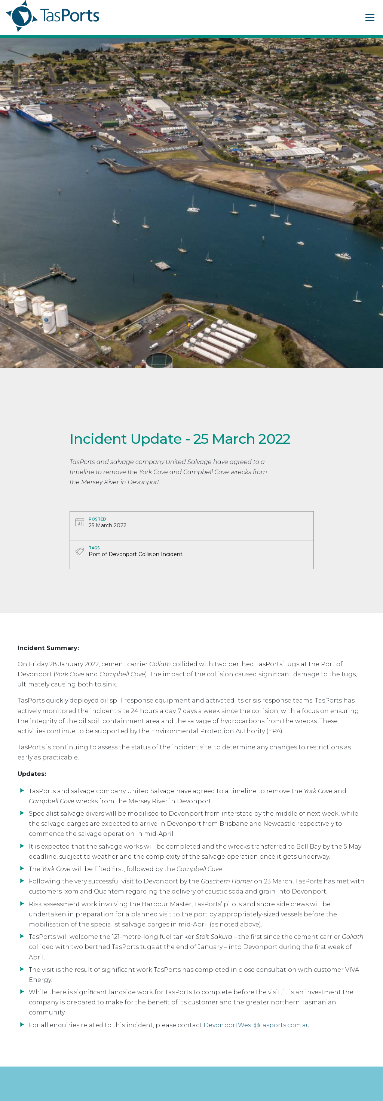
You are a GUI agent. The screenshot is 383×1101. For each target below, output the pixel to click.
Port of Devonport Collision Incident (136, 554)
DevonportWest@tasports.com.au (256, 1025)
